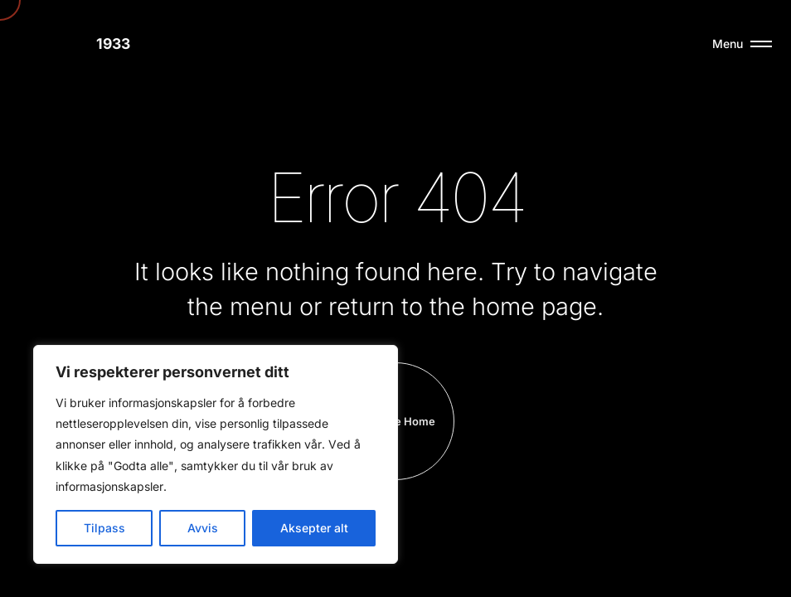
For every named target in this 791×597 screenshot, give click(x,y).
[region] (215, 454)
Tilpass (104, 528)
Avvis (202, 528)
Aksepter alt (314, 528)
